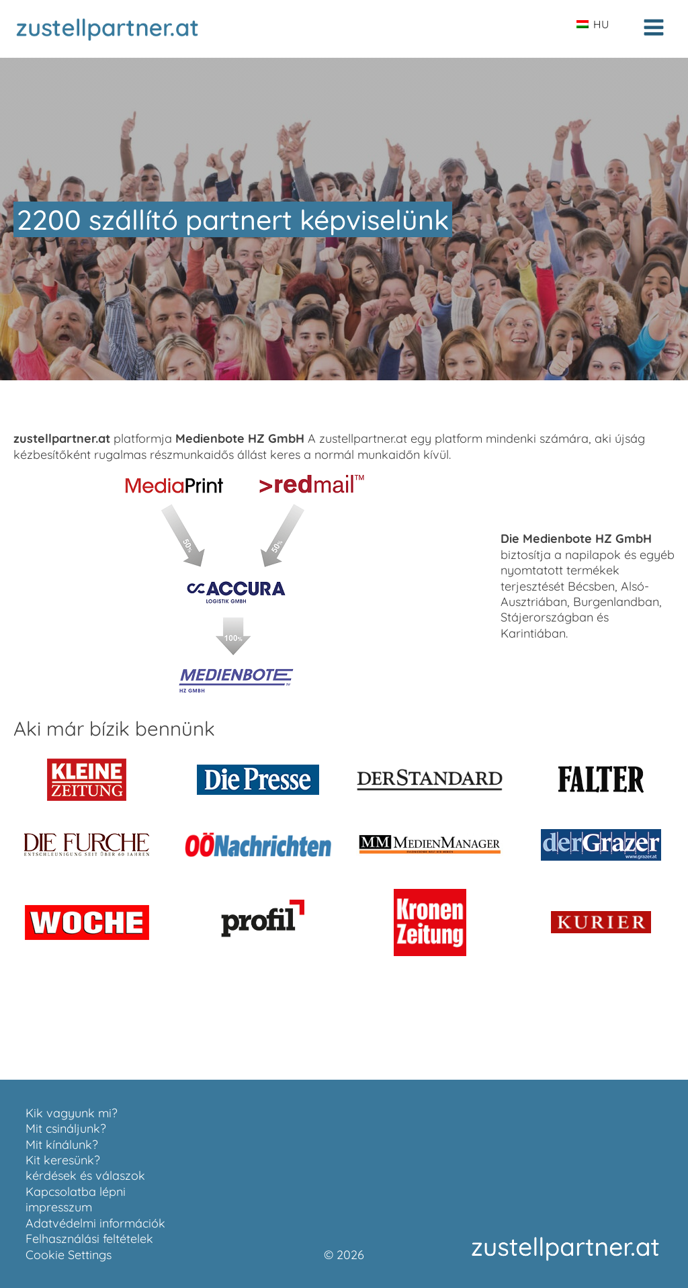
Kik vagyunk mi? (72, 1113)
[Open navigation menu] (653, 29)
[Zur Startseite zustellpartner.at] (107, 29)
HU (592, 24)
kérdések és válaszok (85, 1175)
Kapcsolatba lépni (76, 1191)
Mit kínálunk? (62, 1144)
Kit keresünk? (63, 1160)
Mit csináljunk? (66, 1128)
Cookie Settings (69, 1254)
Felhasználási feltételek (89, 1238)
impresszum (59, 1207)
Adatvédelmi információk (95, 1223)
